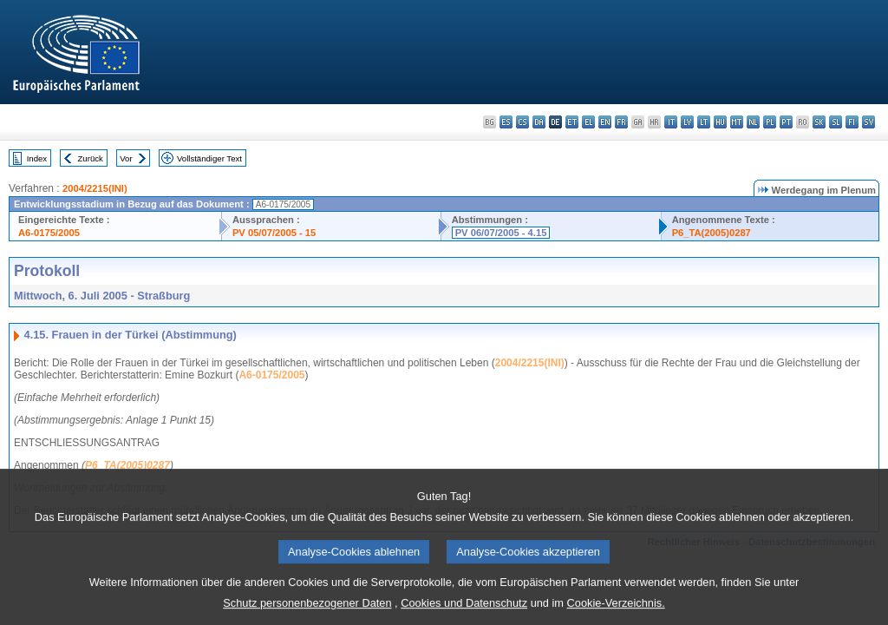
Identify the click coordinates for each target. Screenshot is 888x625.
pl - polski (769, 121)
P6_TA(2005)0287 (711, 232)
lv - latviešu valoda (687, 121)
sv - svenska (868, 121)
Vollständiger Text (209, 158)
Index (37, 158)
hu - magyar (720, 121)
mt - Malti (736, 121)
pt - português (786, 121)
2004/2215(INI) (94, 188)
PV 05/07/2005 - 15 (274, 232)
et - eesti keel (571, 121)
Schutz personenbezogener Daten (307, 612)
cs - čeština (522, 121)
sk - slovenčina (819, 121)
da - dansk (538, 121)
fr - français (621, 121)
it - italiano (670, 121)
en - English (604, 121)
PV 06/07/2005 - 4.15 (501, 232)
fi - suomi (852, 121)
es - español (506, 121)
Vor (126, 158)
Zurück (90, 158)
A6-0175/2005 (49, 232)
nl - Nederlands (753, 121)
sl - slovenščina (835, 121)
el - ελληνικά (588, 121)
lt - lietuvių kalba (703, 121)
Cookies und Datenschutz (464, 612)
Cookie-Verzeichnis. (616, 612)
